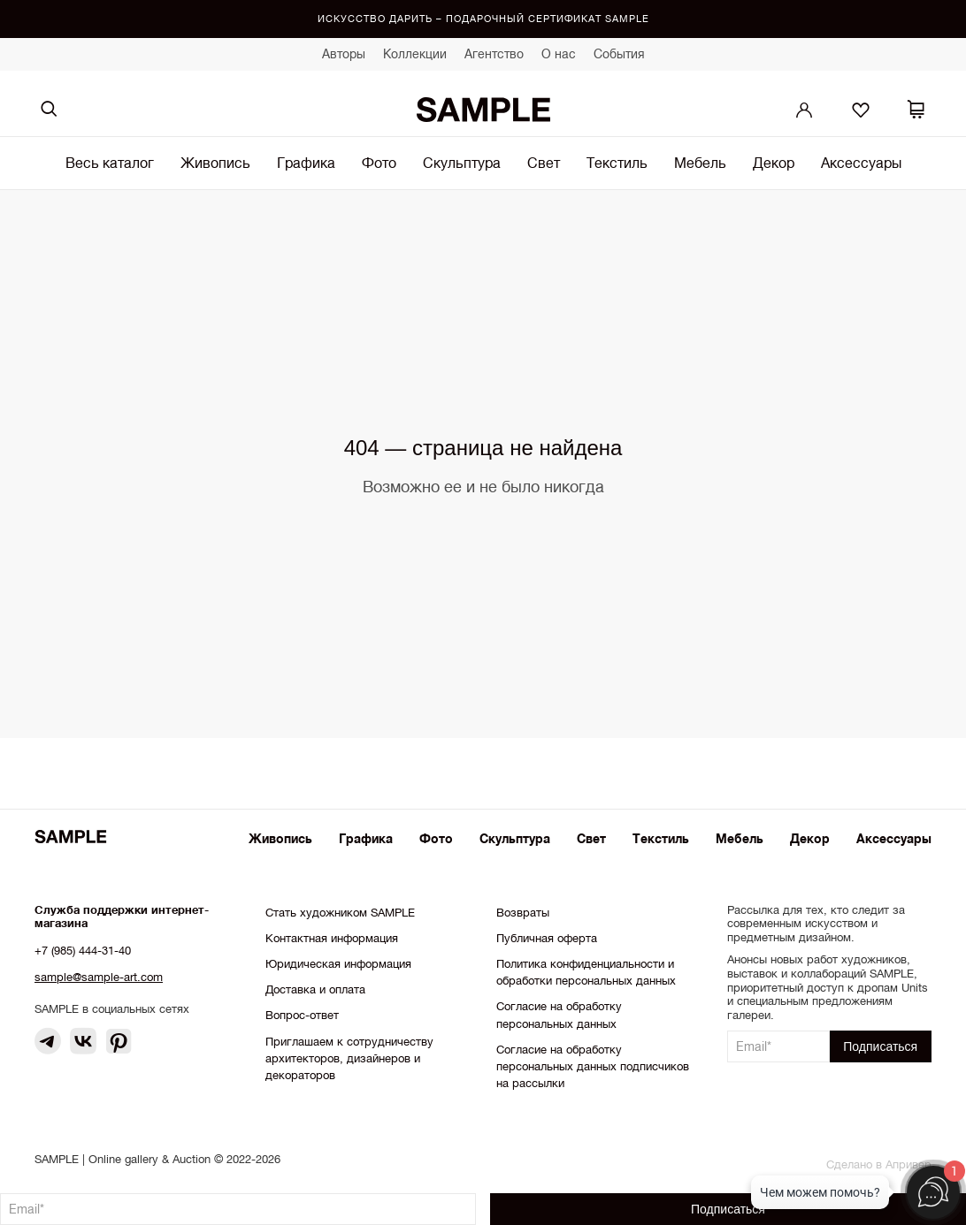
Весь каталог (109, 163)
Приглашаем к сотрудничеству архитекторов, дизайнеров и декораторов (349, 1058)
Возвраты (522, 912)
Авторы (343, 54)
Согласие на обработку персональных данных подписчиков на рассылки (592, 1066)
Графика (306, 163)
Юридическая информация (338, 963)
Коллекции (415, 54)
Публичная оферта (546, 938)
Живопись (215, 163)
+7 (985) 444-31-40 (82, 950)
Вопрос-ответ (302, 1015)
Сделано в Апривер (879, 1164)
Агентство (494, 54)
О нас (558, 54)
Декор (773, 163)
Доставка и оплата (315, 989)
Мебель (700, 163)
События (619, 54)
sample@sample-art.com (98, 977)
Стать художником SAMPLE (340, 912)
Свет (543, 163)
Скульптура (462, 163)
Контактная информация (331, 938)
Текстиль (617, 163)
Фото (379, 163)
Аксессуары (861, 163)
